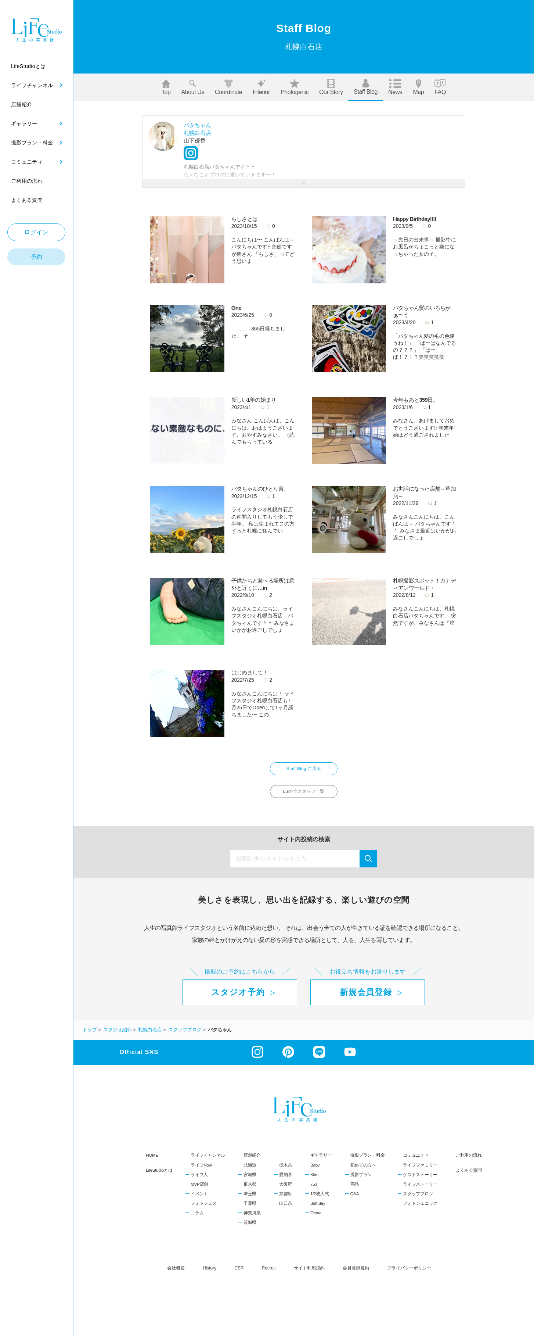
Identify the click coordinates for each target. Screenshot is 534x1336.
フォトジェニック (420, 1210)
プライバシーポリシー (409, 1275)
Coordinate (228, 87)
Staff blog (366, 87)
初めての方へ (363, 1172)
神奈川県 (252, 1220)
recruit (269, 1275)
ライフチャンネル (208, 1162)
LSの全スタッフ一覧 (304, 797)
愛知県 (285, 1181)
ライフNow (201, 1172)
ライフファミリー (420, 1172)
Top (166, 87)
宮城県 (249, 1181)
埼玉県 (249, 1201)
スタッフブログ (418, 1201)
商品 (354, 1191)
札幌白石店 (197, 133)
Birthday (317, 1210)
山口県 (285, 1210)
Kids (314, 1181)
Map (418, 87)
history (209, 1275)
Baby (315, 1172)
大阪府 (285, 1191)
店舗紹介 (252, 1162)
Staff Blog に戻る (304, 770)
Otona (315, 1220)
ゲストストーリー (420, 1181)
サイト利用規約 (309, 1275)
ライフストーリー (420, 1191)
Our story (331, 87)
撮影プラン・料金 (367, 1162)
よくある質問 (468, 1177)
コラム (197, 1220)
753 (313, 1191)
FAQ (440, 87)
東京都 (249, 1191)
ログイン (36, 232)
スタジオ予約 (238, 999)
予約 (36, 257)
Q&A (354, 1201)
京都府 (285, 1201)
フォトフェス (203, 1210)
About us (192, 87)
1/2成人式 (319, 1201)
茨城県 (249, 1230)
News (395, 87)
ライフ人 (199, 1181)
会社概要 (176, 1275)
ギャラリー (321, 1162)
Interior (261, 87)
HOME (152, 1162)
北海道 (249, 1172)
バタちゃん (197, 125)
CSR (238, 1275)
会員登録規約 (356, 1275)
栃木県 (285, 1172)
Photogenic (295, 87)
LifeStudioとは (159, 1177)
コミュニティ (416, 1162)
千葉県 (249, 1210)
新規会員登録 (366, 999)
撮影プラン (361, 1181)
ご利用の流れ (468, 1162)
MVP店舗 (199, 1191)
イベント (199, 1201)
